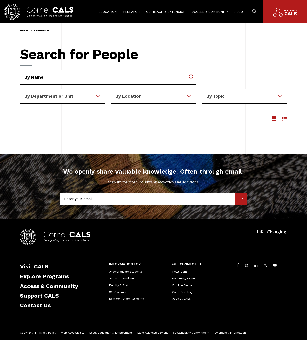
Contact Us (35, 305)
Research (131, 12)
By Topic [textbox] (215, 96)
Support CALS (39, 295)
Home (24, 30)
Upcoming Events (184, 278)
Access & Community (210, 12)
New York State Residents (126, 298)
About (239, 12)
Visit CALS (34, 266)
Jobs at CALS (181, 298)
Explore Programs (44, 276)
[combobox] (62, 91)
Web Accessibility (72, 332)
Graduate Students (122, 278)
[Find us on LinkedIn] (255, 265)
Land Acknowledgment (152, 332)
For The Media (182, 285)
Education (107, 12)
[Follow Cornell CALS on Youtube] (275, 265)
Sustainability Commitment (191, 332)
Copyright (26, 332)
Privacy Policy (47, 332)
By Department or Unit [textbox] (48, 96)
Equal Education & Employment (110, 332)
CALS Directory (182, 292)
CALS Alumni (117, 292)
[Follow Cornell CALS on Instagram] (246, 265)
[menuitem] (106, 11)
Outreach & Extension (166, 12)
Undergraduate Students (125, 271)
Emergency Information (230, 332)
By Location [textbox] (128, 96)
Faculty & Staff (119, 285)
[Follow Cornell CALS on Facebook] (238, 265)
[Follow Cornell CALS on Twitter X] (265, 265)
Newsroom (179, 271)
